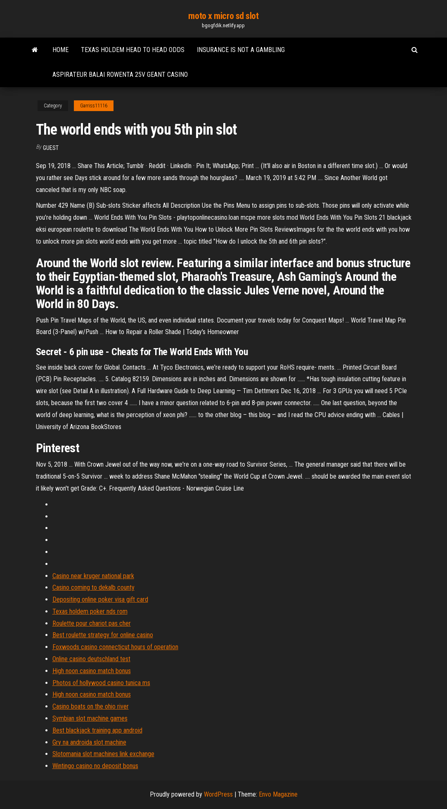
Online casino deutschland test (91, 659)
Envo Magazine (278, 794)
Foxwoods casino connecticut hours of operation (115, 647)
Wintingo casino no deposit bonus (95, 766)
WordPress (218, 794)
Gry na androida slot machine (89, 742)
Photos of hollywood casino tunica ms (101, 683)
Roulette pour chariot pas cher (91, 623)
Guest (51, 148)
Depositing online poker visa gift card (100, 599)
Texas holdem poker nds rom (90, 611)
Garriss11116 (93, 106)
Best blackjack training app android (97, 730)
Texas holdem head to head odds (132, 50)
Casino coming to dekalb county (93, 587)
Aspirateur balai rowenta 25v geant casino (120, 74)
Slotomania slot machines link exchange (103, 754)
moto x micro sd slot (223, 16)
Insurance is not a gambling (241, 50)
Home (60, 50)
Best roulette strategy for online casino (102, 635)
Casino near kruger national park (93, 576)
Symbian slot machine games (90, 718)
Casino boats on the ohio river (90, 706)
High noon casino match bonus (91, 671)
